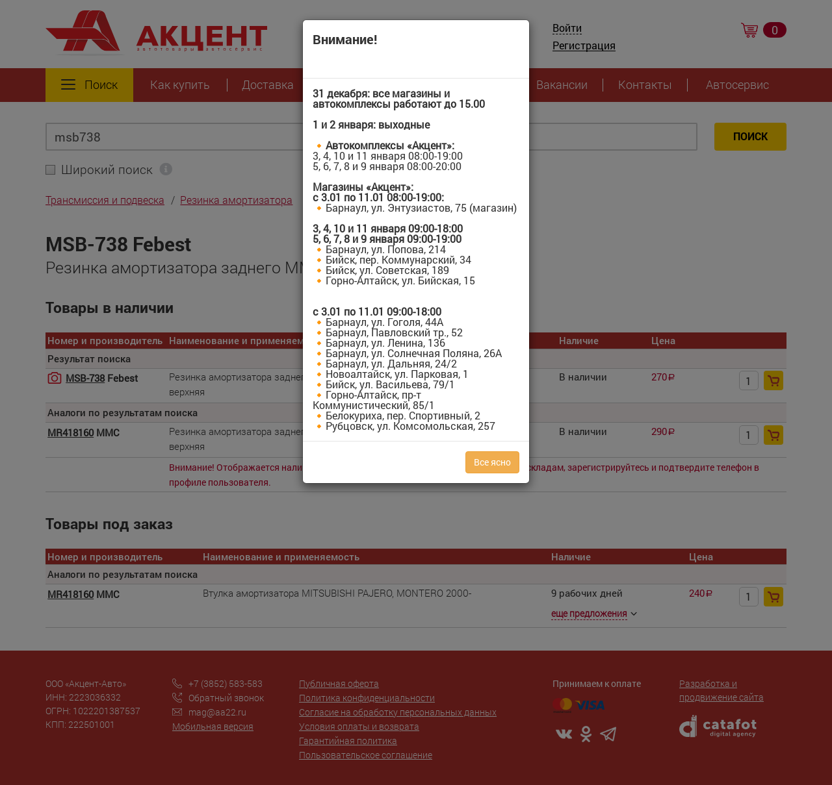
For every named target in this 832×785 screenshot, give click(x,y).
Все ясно (492, 462)
